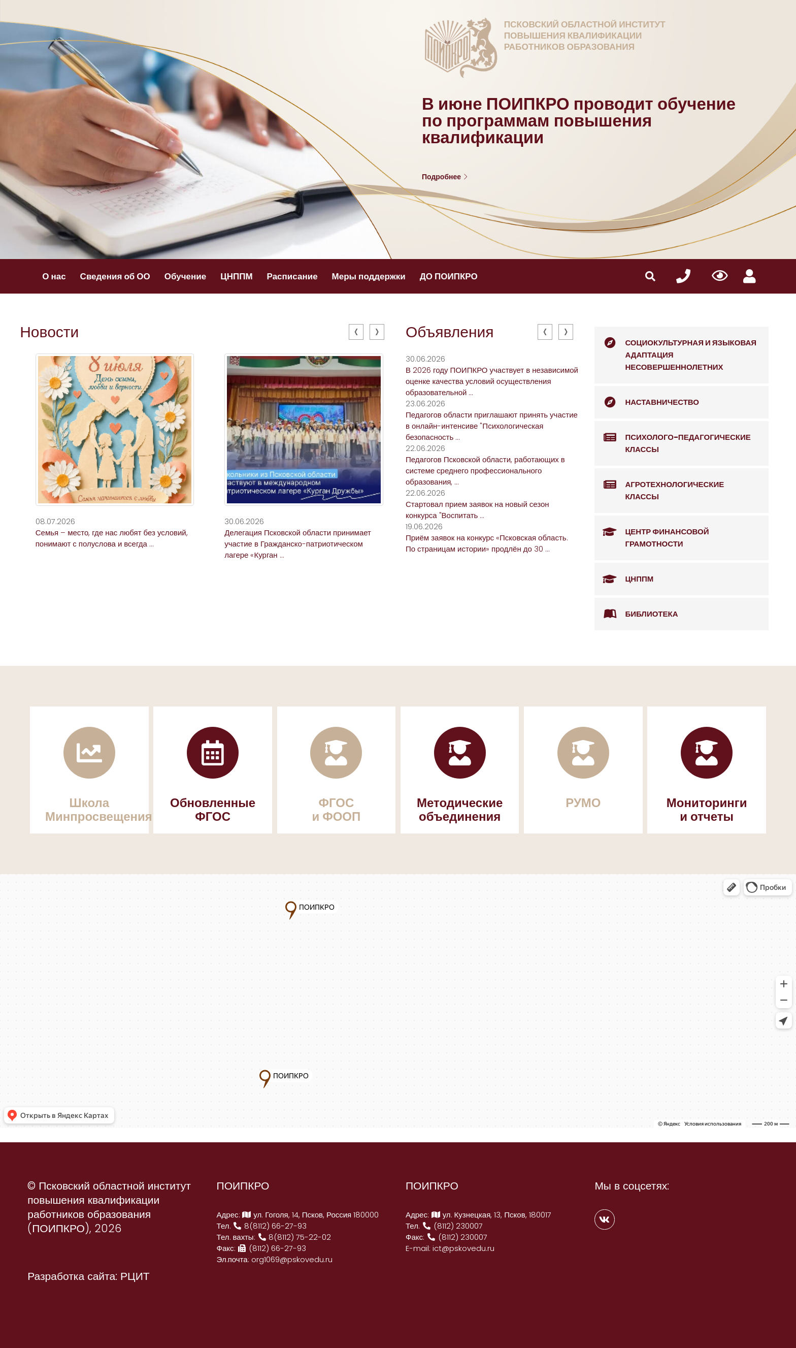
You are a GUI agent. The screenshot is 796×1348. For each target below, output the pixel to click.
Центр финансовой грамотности (651, 533)
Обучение (185, 276)
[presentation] (356, 332)
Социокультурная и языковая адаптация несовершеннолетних (675, 349)
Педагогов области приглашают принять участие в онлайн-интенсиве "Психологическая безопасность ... (492, 425)
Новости (49, 332)
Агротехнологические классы (659, 485)
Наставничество (646, 402)
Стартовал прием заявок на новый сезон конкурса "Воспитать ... (477, 510)
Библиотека (636, 614)
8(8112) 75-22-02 (294, 1237)
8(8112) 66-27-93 (270, 1226)
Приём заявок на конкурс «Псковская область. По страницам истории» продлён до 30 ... (487, 543)
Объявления (450, 332)
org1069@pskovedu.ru (292, 1259)
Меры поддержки (369, 276)
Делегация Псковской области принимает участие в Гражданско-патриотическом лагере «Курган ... (297, 543)
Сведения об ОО (115, 276)
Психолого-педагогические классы (672, 438)
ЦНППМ (236, 276)
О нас (53, 276)
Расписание (292, 276)
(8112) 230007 (452, 1226)
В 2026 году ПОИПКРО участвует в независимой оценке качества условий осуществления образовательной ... (492, 381)
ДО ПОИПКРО (449, 276)
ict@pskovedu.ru (463, 1248)
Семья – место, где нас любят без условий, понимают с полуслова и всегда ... (112, 538)
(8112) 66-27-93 (272, 1248)
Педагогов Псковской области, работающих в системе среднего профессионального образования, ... (485, 470)
